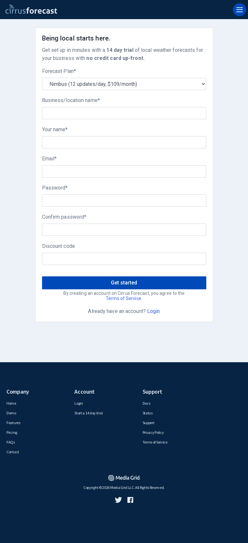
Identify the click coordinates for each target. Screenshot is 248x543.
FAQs (10, 442)
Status (148, 412)
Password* (55, 188)
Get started (124, 283)
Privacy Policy (153, 432)
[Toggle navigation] (239, 9)
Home (11, 403)
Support (149, 422)
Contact (12, 451)
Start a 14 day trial (88, 412)
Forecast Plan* (59, 71)
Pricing (11, 432)
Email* (49, 159)
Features (13, 422)
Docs (146, 403)
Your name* (55, 129)
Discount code (58, 246)
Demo (11, 412)
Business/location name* (71, 100)
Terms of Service (123, 298)
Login (153, 311)
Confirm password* (64, 217)
